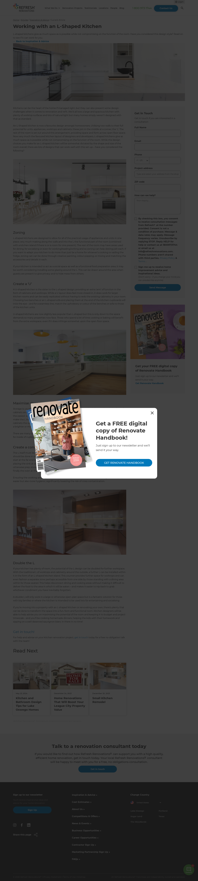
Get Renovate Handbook (124, 462)
